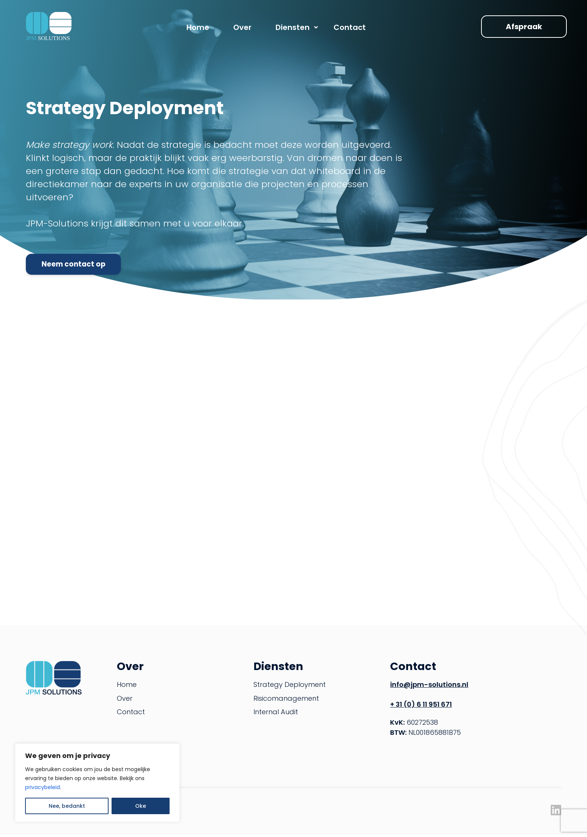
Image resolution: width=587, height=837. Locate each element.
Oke (140, 806)
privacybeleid (42, 787)
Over (125, 700)
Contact (131, 714)
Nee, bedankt (67, 806)
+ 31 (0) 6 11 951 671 (421, 706)
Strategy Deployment (289, 687)
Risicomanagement (286, 700)
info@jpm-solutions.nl (429, 687)
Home (127, 687)
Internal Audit (275, 714)
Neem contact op (83, 264)
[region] (97, 782)
